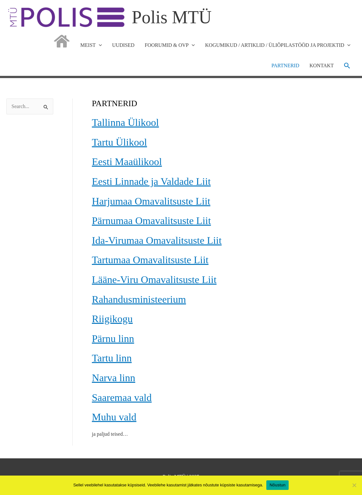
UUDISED (123, 45)
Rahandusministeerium (139, 299)
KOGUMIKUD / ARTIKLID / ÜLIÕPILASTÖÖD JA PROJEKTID (278, 45)
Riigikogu (112, 318)
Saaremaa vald (121, 397)
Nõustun (277, 485)
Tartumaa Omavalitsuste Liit (150, 260)
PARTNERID (285, 65)
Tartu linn (112, 358)
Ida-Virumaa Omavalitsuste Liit (157, 240)
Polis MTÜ (172, 17)
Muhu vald (114, 417)
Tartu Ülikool (119, 142)
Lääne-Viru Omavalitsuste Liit (154, 279)
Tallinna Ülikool (125, 122)
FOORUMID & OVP (170, 45)
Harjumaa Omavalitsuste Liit (151, 201)
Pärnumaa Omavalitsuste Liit (151, 220)
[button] (347, 65)
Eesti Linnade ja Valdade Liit (151, 181)
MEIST (91, 45)
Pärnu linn (113, 338)
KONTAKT (321, 65)
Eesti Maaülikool (127, 161)
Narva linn (113, 377)
